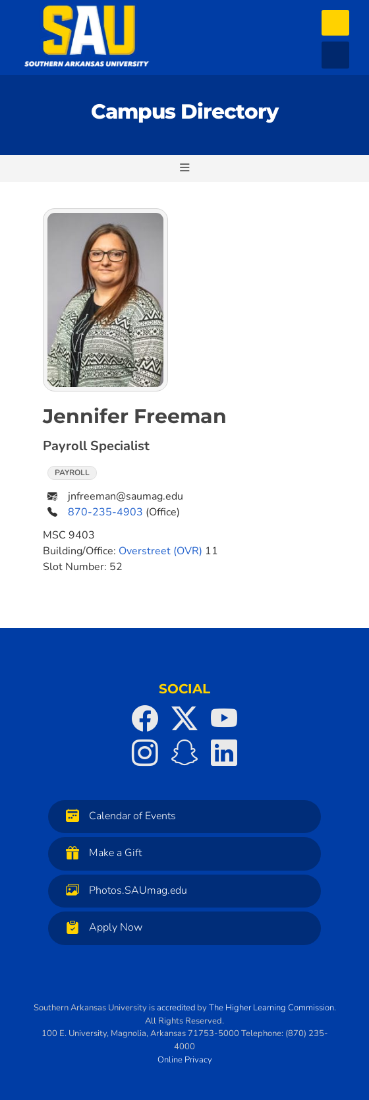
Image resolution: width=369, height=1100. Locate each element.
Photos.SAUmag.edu (123, 890)
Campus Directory (184, 111)
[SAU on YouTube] (224, 718)
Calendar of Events (117, 815)
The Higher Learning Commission (271, 1008)
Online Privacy (184, 1060)
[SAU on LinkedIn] (224, 752)
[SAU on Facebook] (144, 718)
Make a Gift (100, 852)
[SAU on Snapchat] (184, 752)
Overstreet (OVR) (160, 551)
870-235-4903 (105, 512)
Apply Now (100, 927)
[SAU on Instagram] (144, 752)
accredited (176, 1008)
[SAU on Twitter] (184, 718)
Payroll (72, 472)
